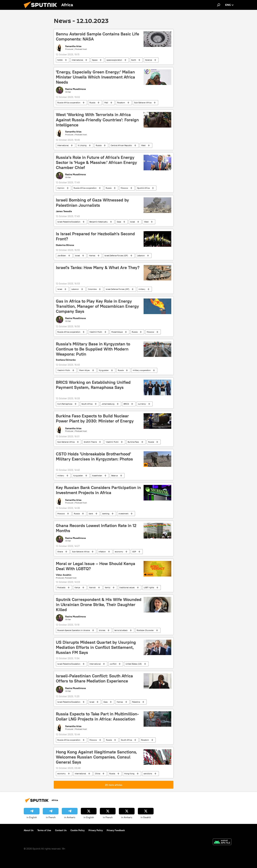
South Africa (86, 404)
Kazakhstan (97, 475)
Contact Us (61, 830)
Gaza (119, 221)
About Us (28, 830)
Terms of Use (44, 830)
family (107, 587)
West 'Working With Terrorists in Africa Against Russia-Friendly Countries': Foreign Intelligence (97, 119)
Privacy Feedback (116, 830)
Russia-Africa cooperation (68, 102)
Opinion (60, 188)
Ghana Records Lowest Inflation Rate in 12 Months (96, 528)
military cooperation (142, 370)
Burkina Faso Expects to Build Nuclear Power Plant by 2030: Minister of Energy (95, 418)
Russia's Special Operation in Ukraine (73, 630)
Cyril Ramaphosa (64, 404)
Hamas (92, 255)
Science (148, 60)
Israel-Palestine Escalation (68, 221)
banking (105, 513)
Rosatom (121, 102)
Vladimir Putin (95, 332)
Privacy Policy (96, 830)
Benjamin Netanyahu (98, 221)
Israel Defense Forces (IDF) (116, 255)
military (141, 289)
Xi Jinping (82, 145)
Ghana (60, 551)
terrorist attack (121, 630)
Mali (106, 102)
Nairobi (92, 587)
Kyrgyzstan (104, 370)
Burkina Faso (133, 442)
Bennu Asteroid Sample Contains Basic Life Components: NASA (97, 36)
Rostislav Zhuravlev (145, 630)
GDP (134, 551)
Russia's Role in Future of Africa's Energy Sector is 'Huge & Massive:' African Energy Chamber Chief (96, 162)
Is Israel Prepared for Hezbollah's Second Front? (95, 236)
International (77, 60)
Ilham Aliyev (84, 370)
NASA (60, 60)
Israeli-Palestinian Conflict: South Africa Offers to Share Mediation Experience (94, 678)
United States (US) (134, 664)
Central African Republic (121, 145)
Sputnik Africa (143, 188)
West (143, 145)
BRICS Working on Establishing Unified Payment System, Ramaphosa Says (93, 385)
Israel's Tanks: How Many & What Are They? (97, 267)
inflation (102, 551)
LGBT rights (149, 587)
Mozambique (117, 332)
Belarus (114, 475)
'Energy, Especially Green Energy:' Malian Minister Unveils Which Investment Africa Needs (95, 77)
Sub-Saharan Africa (142, 102)
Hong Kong (129, 773)
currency (142, 404)
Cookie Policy (77, 830)
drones (102, 630)
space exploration (114, 60)
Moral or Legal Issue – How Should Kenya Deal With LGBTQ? (95, 566)
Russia (92, 102)
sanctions (148, 773)
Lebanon (141, 255)
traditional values (127, 587)
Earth (133, 60)
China (97, 773)
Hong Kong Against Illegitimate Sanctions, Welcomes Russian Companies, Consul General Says (96, 757)
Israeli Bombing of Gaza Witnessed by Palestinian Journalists (92, 202)
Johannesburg (108, 404)
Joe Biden (61, 255)
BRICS (126, 404)
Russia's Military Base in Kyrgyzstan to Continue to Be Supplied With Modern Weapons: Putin (93, 349)
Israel (132, 221)
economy (119, 551)
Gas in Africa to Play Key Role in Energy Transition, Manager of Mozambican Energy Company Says (97, 306)
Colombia (92, 289)
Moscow (124, 188)
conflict (113, 664)
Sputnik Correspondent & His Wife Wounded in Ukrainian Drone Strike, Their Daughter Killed (98, 604)
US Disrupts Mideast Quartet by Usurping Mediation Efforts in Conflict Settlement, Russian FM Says (96, 647)
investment (123, 513)
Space (94, 60)
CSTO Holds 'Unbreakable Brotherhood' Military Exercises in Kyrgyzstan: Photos (94, 456)
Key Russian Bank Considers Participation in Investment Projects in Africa (98, 490)
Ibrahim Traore (90, 442)
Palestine (136, 702)
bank (91, 513)
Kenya (77, 587)
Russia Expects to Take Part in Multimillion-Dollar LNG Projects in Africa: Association (97, 716)
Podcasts (61, 587)
